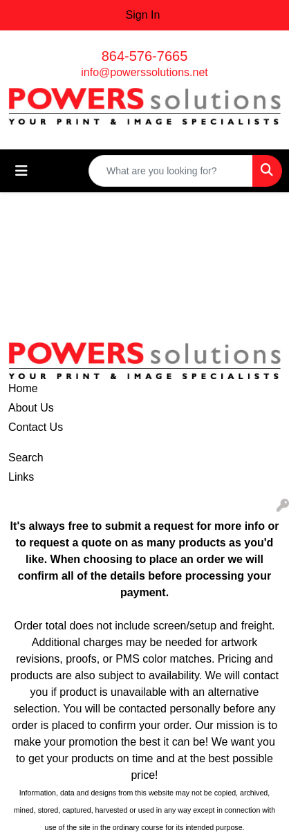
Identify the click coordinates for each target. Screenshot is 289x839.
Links (21, 477)
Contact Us (35, 427)
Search (26, 457)
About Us (31, 408)
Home (23, 388)
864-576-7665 (145, 56)
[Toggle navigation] (21, 171)
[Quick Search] (170, 171)
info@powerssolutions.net (144, 72)
